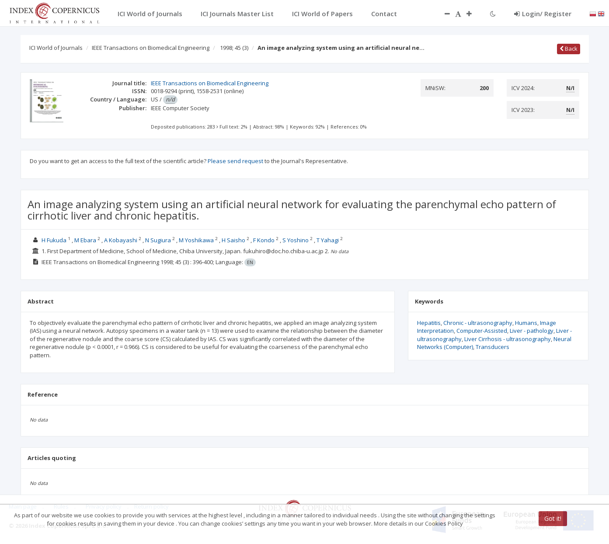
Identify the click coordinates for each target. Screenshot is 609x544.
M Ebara (85, 240)
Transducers (492, 347)
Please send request (235, 161)
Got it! (552, 518)
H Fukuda (54, 240)
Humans (526, 323)
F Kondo (264, 240)
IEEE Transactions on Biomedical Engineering (150, 48)
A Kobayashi (120, 240)
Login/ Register (542, 13)
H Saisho (233, 240)
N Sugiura (158, 240)
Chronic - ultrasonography (477, 323)
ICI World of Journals (56, 48)
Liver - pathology (531, 331)
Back (569, 48)
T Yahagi (328, 240)
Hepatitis (429, 323)
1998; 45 (234, 48)
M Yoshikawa (196, 240)
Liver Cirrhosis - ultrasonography (507, 339)
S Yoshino (295, 240)
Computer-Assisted (481, 331)
